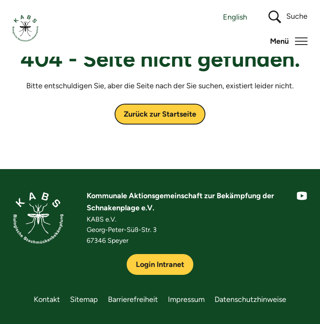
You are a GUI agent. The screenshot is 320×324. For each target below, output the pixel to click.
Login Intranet (160, 264)
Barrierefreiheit (133, 299)
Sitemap (84, 299)
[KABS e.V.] (25, 28)
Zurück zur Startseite (160, 114)
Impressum (186, 299)
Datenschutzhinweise (250, 299)
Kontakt (47, 299)
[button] (289, 41)
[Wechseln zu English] (235, 16)
